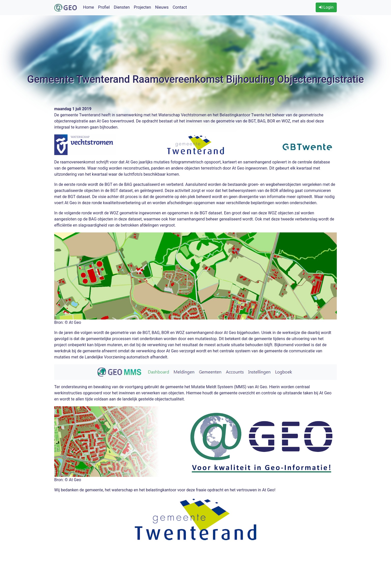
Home (88, 7)
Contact (180, 7)
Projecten (142, 7)
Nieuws (162, 7)
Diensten (122, 7)
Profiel (104, 7)
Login (326, 7)
